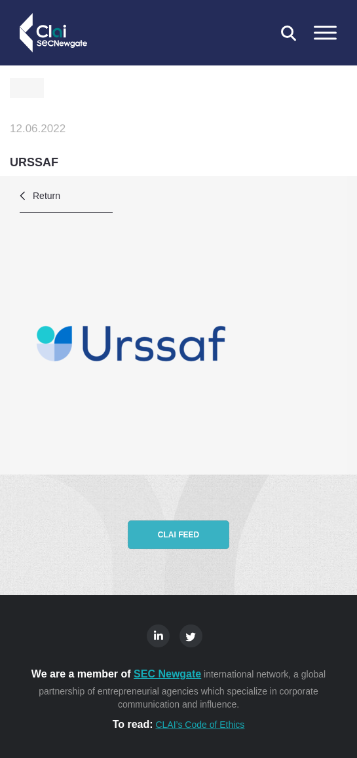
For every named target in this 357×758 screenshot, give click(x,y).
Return (46, 195)
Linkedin (158, 635)
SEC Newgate (167, 673)
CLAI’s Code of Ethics (199, 724)
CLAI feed (178, 534)
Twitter (190, 635)
